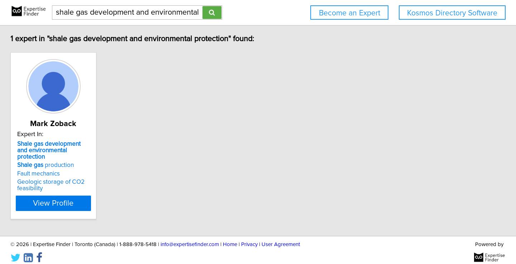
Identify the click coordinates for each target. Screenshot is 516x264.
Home (230, 238)
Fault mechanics (71, 167)
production (78, 158)
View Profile (95, 197)
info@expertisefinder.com (190, 238)
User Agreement (281, 238)
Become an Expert (349, 13)
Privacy (249, 238)
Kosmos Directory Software (452, 13)
